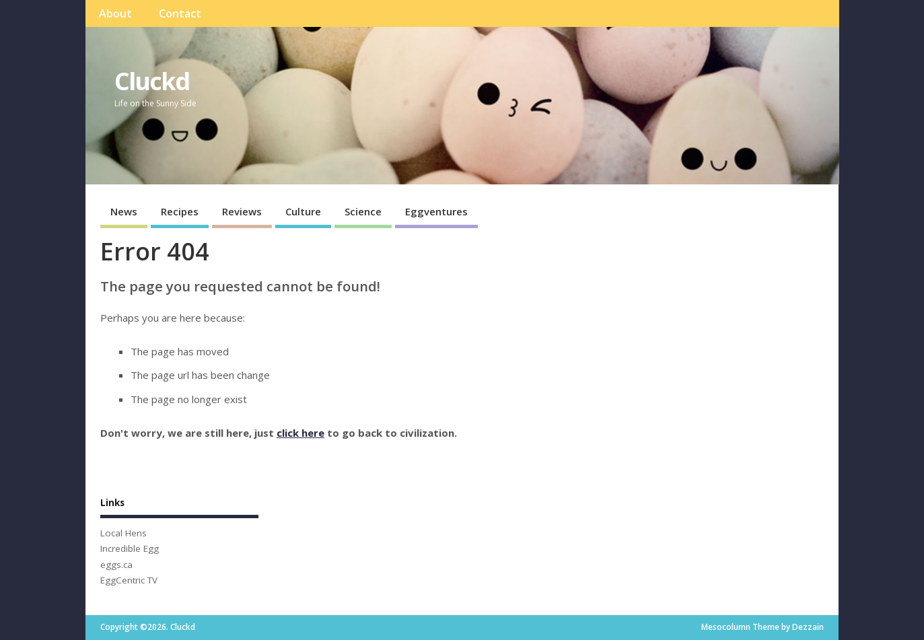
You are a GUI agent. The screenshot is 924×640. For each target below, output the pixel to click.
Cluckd (151, 81)
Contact (180, 13)
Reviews (242, 211)
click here (300, 432)
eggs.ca (116, 565)
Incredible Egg (129, 548)
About (115, 13)
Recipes (180, 211)
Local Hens (123, 533)
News (123, 211)
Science (363, 211)
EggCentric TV (128, 580)
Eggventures (436, 211)
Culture (303, 211)
